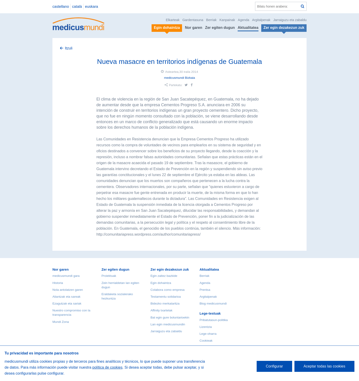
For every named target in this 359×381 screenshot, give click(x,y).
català (77, 6)
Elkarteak (173, 20)
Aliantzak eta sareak (66, 296)
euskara (91, 6)
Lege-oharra (207, 333)
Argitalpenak (261, 20)
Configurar (274, 366)
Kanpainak (227, 20)
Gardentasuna (192, 20)
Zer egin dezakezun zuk (169, 269)
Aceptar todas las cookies (324, 366)
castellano (60, 6)
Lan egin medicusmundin (167, 324)
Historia (57, 283)
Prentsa (204, 289)
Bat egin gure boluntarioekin (169, 317)
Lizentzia (205, 327)
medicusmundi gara (66, 276)
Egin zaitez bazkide (163, 276)
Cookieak (205, 340)
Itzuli (68, 48)
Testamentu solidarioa (165, 296)
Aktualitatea (248, 28)
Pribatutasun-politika (213, 320)
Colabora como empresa (167, 289)
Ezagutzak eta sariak (66, 303)
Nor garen (193, 28)
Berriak (211, 20)
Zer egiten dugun (220, 28)
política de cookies (107, 367)
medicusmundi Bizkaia (179, 77)
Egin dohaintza (160, 283)
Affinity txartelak (161, 310)
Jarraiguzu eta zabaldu (290, 20)
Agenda (243, 20)
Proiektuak (108, 276)
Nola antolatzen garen (67, 289)
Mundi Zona (60, 322)
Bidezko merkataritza (165, 303)
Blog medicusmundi (213, 303)
